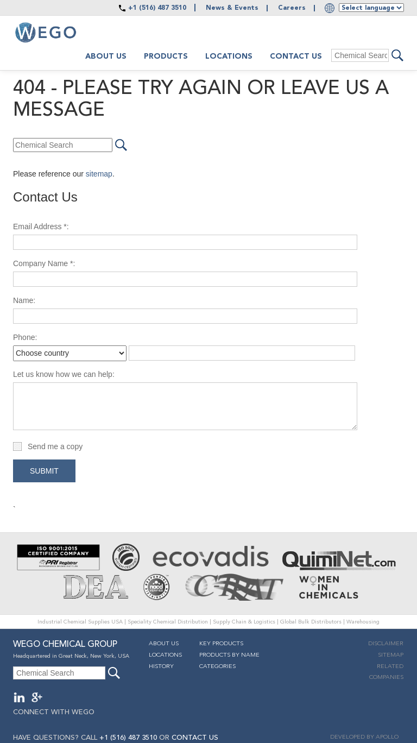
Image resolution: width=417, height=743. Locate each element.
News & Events (232, 8)
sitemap (99, 173)
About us (106, 56)
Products (166, 56)
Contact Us (296, 56)
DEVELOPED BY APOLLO (364, 737)
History (161, 667)
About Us (164, 644)
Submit (44, 471)
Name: (24, 300)
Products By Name (229, 655)
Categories (217, 667)
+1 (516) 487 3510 (157, 8)
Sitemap (390, 655)
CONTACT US (195, 737)
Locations (228, 56)
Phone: (25, 337)
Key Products (221, 644)
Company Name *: (44, 263)
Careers (292, 8)
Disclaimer (385, 644)
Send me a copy (55, 446)
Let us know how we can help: (64, 374)
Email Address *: (41, 226)
